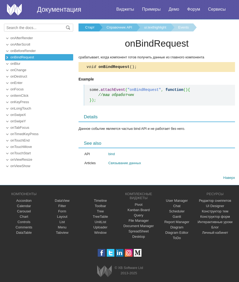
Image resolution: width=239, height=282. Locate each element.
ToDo (177, 239)
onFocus (17, 89)
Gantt (177, 217)
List (62, 223)
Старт (89, 27)
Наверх (229, 178)
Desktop (138, 237)
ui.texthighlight (155, 27)
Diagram (176, 228)
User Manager (177, 201)
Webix (104, 272)
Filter (62, 207)
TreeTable (100, 217)
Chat (176, 207)
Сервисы (217, 9)
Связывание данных (124, 164)
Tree (100, 212)
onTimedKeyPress (24, 134)
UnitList (100, 223)
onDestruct (18, 76)
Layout (62, 217)
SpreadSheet (139, 232)
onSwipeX (18, 115)
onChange (18, 70)
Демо (173, 9)
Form (62, 212)
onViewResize (21, 160)
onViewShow (20, 166)
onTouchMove (21, 147)
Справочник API (119, 27)
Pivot (138, 205)
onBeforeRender (23, 51)
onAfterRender (21, 38)
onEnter (16, 83)
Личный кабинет (215, 233)
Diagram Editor (176, 233)
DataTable (24, 233)
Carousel (24, 212)
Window (100, 233)
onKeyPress (19, 102)
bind (111, 155)
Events (183, 27)
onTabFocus (19, 128)
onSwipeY (18, 121)
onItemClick (19, 96)
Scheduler (177, 212)
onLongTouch (20, 108)
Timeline (100, 201)
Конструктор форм (215, 217)
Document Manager (138, 227)
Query (138, 216)
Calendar (24, 207)
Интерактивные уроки (215, 223)
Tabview (62, 233)
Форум (193, 9)
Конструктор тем (215, 212)
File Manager (139, 221)
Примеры (151, 9)
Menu (62, 228)
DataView (62, 201)
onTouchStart (20, 153)
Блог (215, 228)
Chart (24, 217)
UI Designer (215, 207)
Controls (24, 223)
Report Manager (176, 223)
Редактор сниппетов (215, 201)
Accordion (24, 201)
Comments (24, 228)
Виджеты (125, 9)
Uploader (100, 228)
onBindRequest (22, 57)
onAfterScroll (20, 44)
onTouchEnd (20, 140)
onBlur (15, 64)
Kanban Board (138, 211)
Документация (59, 9)
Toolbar (100, 207)
